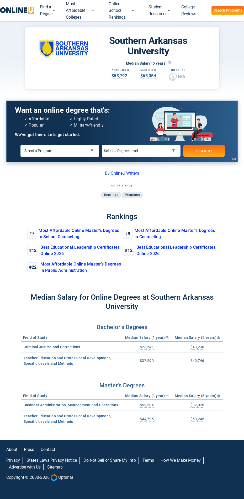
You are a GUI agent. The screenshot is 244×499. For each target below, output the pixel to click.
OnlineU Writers (125, 173)
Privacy (13, 460)
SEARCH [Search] (204, 151)
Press (29, 449)
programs (132, 195)
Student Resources (157, 10)
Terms (148, 460)
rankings (111, 195)
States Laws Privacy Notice (51, 460)
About (11, 449)
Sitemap (55, 467)
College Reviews (188, 10)
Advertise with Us (25, 467)
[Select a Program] (59, 151)
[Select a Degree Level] (141, 151)
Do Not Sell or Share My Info (109, 460)
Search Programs (228, 10)
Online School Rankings (117, 10)
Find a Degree (46, 10)
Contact (48, 449)
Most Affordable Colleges (75, 10)
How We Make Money (181, 460)
